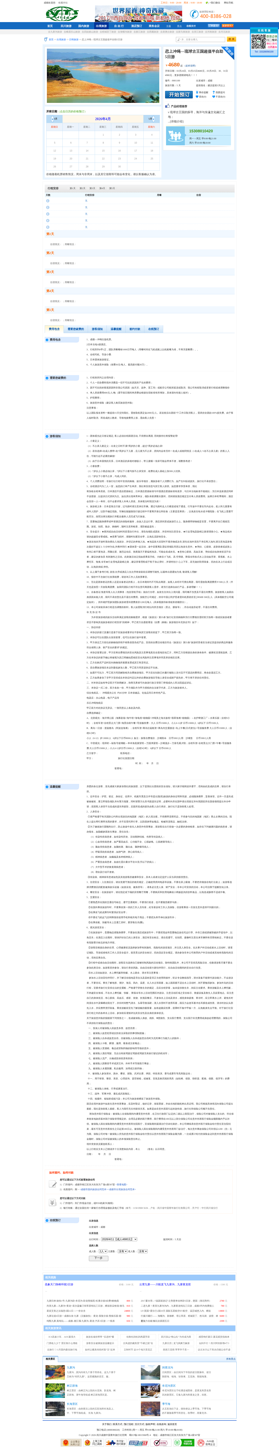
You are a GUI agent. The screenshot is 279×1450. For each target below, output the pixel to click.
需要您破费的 (76, 329)
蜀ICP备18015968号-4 (140, 1435)
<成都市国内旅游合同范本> (94, 1189)
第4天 (102, 188)
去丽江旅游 (139, 31)
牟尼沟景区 (169, 1385)
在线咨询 (161, 1424)
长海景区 (72, 1404)
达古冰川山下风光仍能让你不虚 (214, 1349)
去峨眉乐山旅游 (72, 31)
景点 (179, 26)
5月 (152, 118)
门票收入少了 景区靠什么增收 (62, 1343)
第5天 (112, 188)
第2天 (82, 188)
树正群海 (72, 1385)
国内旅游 (83, 26)
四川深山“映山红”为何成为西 (176, 1336)
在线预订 (153, 329)
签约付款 (134, 329)
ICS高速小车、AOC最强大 (62, 1336)
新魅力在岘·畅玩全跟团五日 (155, 1321)
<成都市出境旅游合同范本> (122, 1189)
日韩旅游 (73, 39)
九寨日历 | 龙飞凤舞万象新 (175, 1343)
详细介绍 (177, 121)
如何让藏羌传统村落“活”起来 (100, 1349)
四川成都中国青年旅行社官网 (63, 13)
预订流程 (128, 1424)
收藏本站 (63, 2)
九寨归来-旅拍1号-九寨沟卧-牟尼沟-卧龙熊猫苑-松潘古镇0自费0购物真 (83, 1300)
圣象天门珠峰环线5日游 (59, 1284)
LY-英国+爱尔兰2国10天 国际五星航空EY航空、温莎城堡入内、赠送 (176, 1311)
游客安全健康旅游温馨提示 (100, 1343)
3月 (54, 118)
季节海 (166, 1404)
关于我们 (106, 1424)
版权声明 (150, 1424)
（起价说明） (190, 65)
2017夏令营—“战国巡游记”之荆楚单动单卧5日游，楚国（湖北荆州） (176, 1300)
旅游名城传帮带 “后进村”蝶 (100, 1336)
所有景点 (231, 1359)
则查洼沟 (167, 1367)
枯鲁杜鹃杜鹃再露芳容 (138, 1336)
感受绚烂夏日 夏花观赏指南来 (214, 1336)
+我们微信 (215, 2)
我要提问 (220, 92)
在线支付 (191, 26)
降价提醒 (203, 92)
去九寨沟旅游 (55, 31)
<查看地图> (121, 1184)
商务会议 (154, 26)
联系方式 (117, 1424)
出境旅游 (101, 26)
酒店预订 (136, 26)
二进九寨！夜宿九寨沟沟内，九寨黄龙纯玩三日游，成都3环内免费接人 (177, 1305)
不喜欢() (220, 96)
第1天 (73, 188)
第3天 (92, 188)
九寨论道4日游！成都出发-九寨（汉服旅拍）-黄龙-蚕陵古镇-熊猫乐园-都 (84, 1316)
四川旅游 (66, 26)
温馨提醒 (116, 329)
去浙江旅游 (197, 31)
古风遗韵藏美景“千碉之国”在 (138, 1343)
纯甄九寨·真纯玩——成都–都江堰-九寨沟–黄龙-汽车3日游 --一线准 (81, 1321)
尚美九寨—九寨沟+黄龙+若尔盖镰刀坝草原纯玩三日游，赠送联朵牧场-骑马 (86, 1305)
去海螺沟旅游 (125, 31)
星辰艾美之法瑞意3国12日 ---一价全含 (66, 1311)
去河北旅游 (224, 31)
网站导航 (228, 2)
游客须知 (97, 329)
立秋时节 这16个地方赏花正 (138, 1349)
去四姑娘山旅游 (90, 31)
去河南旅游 (211, 31)
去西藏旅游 (152, 31)
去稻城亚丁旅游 (108, 31)
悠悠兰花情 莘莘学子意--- (176, 1349)
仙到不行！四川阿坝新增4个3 (214, 1343)
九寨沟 (71, 1367)
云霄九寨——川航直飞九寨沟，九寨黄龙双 (165, 1284)
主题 (168, 26)
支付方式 (139, 1424)
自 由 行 (119, 26)
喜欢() (202, 96)
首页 (50, 26)
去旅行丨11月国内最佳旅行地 (62, 1349)
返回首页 (172, 1424)
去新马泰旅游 (183, 31)
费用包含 (54, 329)
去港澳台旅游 (167, 31)
